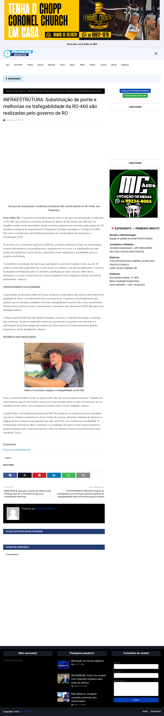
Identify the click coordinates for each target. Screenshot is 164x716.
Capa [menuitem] (7, 65)
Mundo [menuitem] (114, 65)
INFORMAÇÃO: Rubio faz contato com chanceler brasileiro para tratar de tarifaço (88, 679)
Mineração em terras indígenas (87, 660)
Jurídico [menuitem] (103, 65)
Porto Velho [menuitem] (18, 65)
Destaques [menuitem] (125, 65)
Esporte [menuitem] (40, 65)
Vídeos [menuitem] (82, 65)
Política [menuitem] (30, 65)
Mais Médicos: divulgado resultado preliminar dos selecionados (84, 697)
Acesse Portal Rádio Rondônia (135, 91)
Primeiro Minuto (45, 508)
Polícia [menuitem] (62, 65)
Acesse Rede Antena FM (135, 96)
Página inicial (11, 91)
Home (145, 712)
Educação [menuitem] (51, 65)
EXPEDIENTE (156, 712)
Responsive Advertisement (17, 450)
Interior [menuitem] (72, 65)
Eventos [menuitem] (92, 65)
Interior (22, 91)
